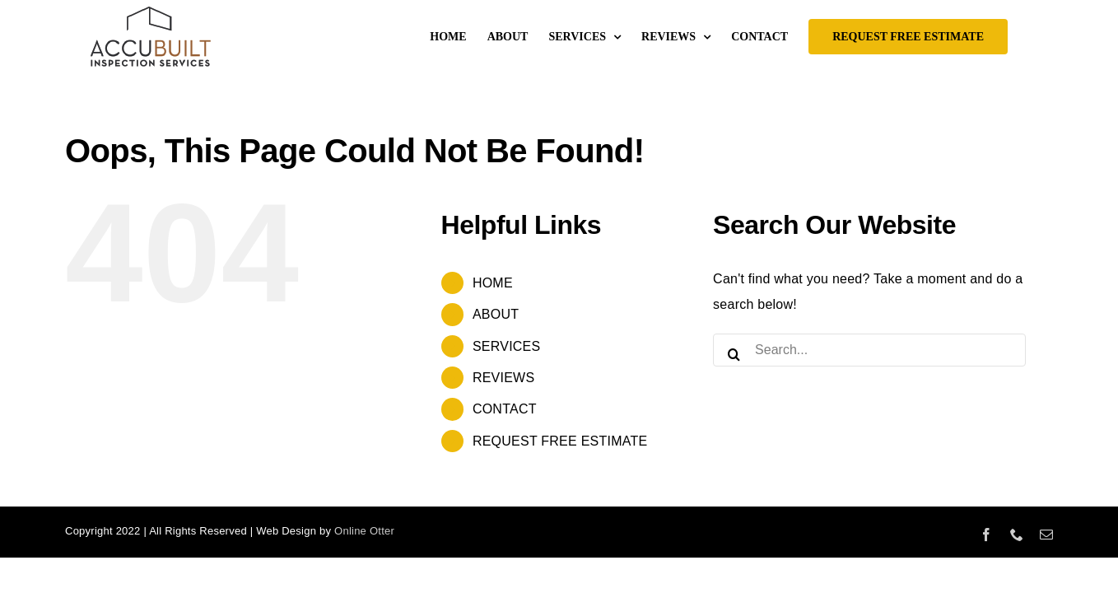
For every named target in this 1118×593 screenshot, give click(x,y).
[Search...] (869, 350)
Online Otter (364, 531)
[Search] (733, 350)
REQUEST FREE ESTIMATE (560, 441)
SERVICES (507, 346)
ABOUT (496, 314)
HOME (493, 283)
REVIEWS (503, 378)
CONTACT (505, 409)
